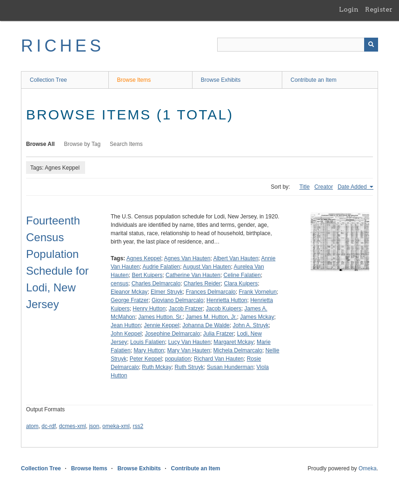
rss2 (138, 426)
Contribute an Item (314, 80)
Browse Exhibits (220, 80)
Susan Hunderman (230, 367)
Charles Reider (202, 283)
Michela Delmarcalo (237, 350)
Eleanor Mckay (129, 292)
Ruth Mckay (156, 367)
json (94, 426)
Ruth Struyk (189, 367)
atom (32, 426)
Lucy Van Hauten (189, 342)
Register (378, 9)
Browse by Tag (82, 144)
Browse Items (134, 80)
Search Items (126, 144)
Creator (323, 187)
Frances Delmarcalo (210, 292)
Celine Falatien (242, 275)
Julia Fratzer (218, 333)
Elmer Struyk (167, 292)
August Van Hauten (207, 267)
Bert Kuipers (147, 275)
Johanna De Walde (206, 325)
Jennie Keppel (161, 325)
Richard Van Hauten (219, 359)
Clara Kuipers (241, 283)
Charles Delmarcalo (156, 283)
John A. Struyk (250, 325)
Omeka (368, 468)
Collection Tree (48, 80)
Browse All (40, 144)
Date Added (353, 187)
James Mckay (257, 317)
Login (349, 9)
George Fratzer (129, 300)
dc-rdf (48, 426)
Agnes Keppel (143, 258)
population (178, 359)
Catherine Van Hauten (193, 275)
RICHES (62, 45)
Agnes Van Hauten (187, 258)
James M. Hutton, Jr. (211, 317)
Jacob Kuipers (223, 308)
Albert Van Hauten (235, 258)
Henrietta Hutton (226, 300)
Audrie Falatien (161, 267)
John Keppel (126, 333)
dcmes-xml (72, 426)
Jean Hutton (126, 325)
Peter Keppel (146, 359)
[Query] (297, 45)
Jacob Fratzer (186, 308)
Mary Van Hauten (188, 350)
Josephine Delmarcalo (172, 333)
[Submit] (371, 45)
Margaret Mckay (233, 342)
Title (304, 187)
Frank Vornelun (257, 292)
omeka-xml (116, 426)
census (119, 283)
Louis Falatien (147, 342)
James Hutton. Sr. (160, 317)
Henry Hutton (149, 308)
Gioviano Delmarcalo (177, 300)
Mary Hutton (148, 350)
